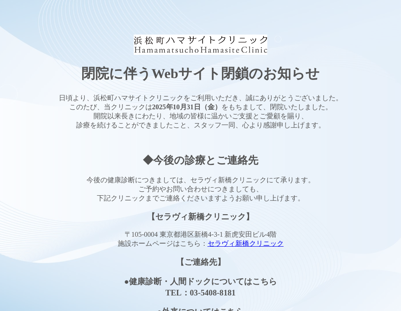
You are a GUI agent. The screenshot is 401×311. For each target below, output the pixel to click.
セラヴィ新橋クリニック (246, 243)
